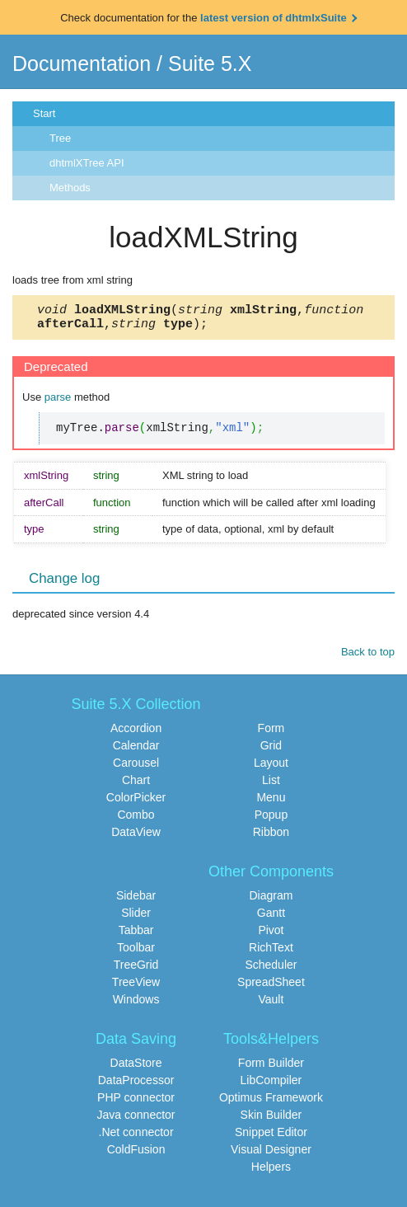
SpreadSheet (271, 986)
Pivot (270, 935)
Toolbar (136, 952)
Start (44, 113)
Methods (70, 187)
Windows (136, 1004)
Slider (136, 917)
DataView (136, 836)
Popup (271, 819)
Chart (136, 784)
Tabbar (136, 935)
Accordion (135, 733)
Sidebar (136, 900)
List (271, 784)
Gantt (271, 917)
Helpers (271, 1171)
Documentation (81, 63)
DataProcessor (136, 1085)
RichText (271, 952)
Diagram (270, 900)
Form (271, 733)
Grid (271, 750)
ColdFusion (136, 1154)
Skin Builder (271, 1119)
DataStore (136, 1067)
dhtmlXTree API (86, 163)
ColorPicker (136, 802)
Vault (271, 1004)
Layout (271, 767)
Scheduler (271, 969)
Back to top (368, 656)
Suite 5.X (209, 63)
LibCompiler (271, 1085)
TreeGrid (136, 969)
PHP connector (136, 1102)
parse (58, 402)
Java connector (136, 1119)
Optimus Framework (271, 1102)
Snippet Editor (271, 1137)
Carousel (136, 767)
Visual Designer (271, 1154)
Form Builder (271, 1067)
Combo (135, 819)
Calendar (136, 750)
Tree (60, 138)
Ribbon (271, 836)
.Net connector (136, 1137)
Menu (270, 802)
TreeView (136, 986)
